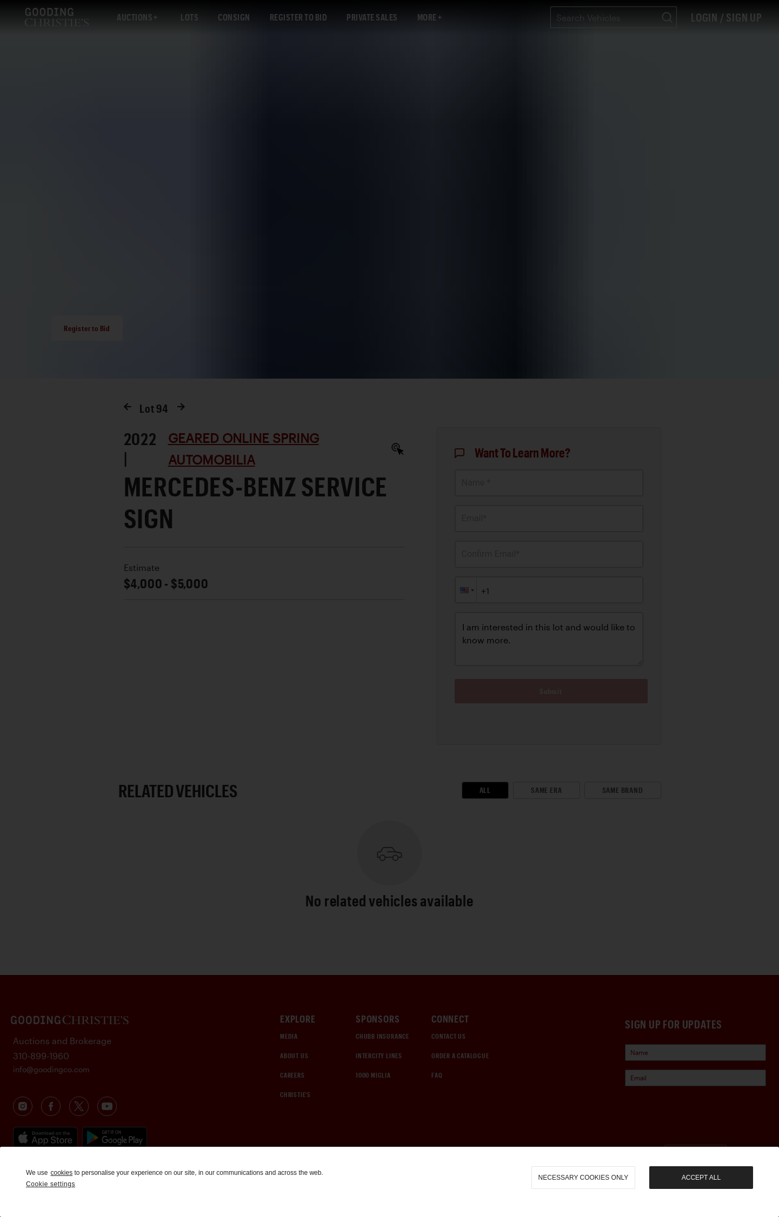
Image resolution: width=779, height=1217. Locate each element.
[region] (389, 1182)
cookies (61, 1172)
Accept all (701, 1177)
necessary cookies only (583, 1177)
